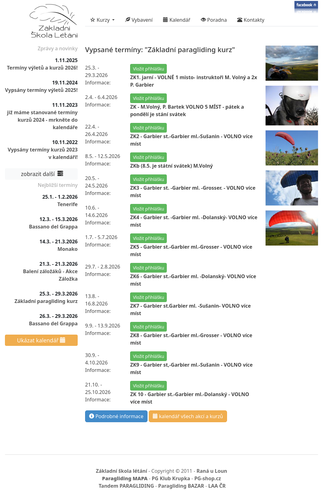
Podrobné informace (116, 416)
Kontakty (250, 19)
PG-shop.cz (207, 478)
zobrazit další (41, 174)
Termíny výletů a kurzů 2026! (42, 67)
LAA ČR (216, 485)
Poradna (214, 19)
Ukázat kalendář (41, 340)
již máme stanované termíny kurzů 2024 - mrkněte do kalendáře (42, 120)
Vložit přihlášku (148, 69)
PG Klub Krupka (171, 478)
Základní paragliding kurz (46, 301)
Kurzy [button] (100, 19)
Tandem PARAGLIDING (126, 485)
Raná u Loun (212, 471)
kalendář (188, 416)
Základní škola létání (121, 471)
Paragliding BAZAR (181, 485)
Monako (67, 249)
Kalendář (176, 19)
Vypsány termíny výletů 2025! (41, 90)
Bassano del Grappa (53, 226)
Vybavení (138, 19)
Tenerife (67, 204)
